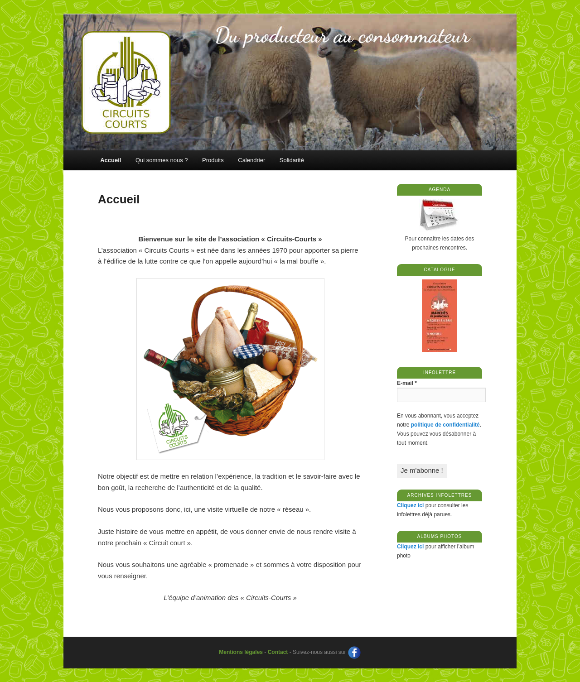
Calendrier (251, 160)
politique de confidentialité (445, 425)
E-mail (407, 383)
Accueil (110, 160)
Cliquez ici (410, 505)
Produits (213, 160)
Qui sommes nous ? (161, 160)
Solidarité (292, 160)
